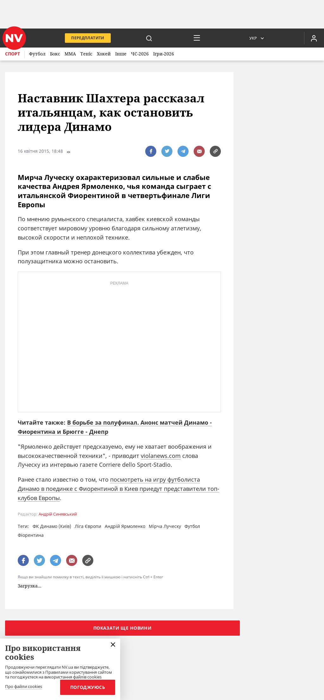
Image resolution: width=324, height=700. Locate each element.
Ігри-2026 (163, 54)
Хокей (104, 54)
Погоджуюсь (87, 687)
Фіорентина (31, 535)
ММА (70, 54)
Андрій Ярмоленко (125, 526)
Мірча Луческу (165, 526)
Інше (121, 54)
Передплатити (87, 38)
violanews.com (161, 455)
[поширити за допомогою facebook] (150, 151)
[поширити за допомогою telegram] (183, 151)
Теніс (86, 54)
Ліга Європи (88, 526)
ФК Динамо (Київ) (52, 526)
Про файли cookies (23, 686)
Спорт (12, 54)
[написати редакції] (199, 151)
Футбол (37, 54)
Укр (253, 38)
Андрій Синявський (58, 514)
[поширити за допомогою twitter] (166, 151)
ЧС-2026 (140, 54)
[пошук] (149, 38)
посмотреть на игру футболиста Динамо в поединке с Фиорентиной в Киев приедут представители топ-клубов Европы (118, 489)
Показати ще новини (122, 628)
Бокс (55, 54)
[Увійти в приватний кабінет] (313, 38)
